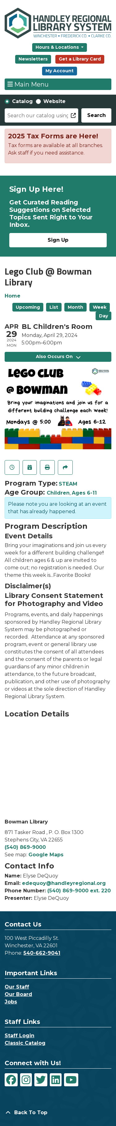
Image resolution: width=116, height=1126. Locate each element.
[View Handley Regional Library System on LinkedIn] (56, 1079)
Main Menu (28, 84)
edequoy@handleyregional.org (64, 883)
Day (103, 316)
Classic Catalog (25, 1043)
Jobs (11, 1002)
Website (54, 101)
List (53, 307)
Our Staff (17, 987)
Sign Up (58, 240)
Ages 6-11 (84, 493)
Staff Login (19, 1036)
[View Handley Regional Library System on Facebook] (11, 1079)
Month (75, 307)
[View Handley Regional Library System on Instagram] (26, 1079)
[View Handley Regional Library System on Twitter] (40, 1079)
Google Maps (45, 855)
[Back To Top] (58, 1113)
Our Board (18, 994)
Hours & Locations (58, 47)
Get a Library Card (80, 59)
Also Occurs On (58, 356)
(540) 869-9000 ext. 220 (79, 891)
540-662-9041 (42, 953)
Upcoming (28, 307)
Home (12, 296)
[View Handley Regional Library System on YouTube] (71, 1079)
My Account (59, 71)
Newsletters (33, 59)
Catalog (22, 101)
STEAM (68, 484)
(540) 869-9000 (25, 847)
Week (99, 307)
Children (58, 493)
